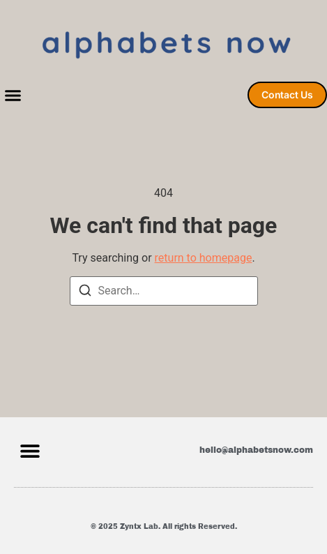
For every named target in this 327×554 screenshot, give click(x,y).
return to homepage (203, 257)
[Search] (85, 293)
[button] (13, 95)
